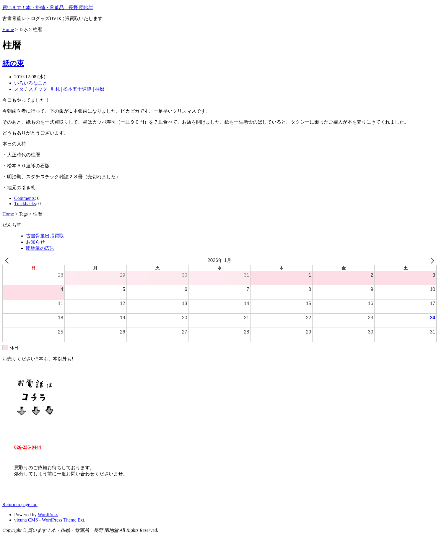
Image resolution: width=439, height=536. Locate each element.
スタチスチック (30, 89)
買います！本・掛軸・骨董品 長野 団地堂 (47, 7)
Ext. (81, 519)
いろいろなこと (30, 82)
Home (8, 29)
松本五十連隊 (77, 89)
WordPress (48, 514)
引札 (55, 89)
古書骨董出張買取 (45, 235)
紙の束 (13, 63)
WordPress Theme (59, 519)
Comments (24, 198)
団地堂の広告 (40, 248)
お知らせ (35, 241)
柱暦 (100, 89)
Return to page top (20, 504)
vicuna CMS (26, 519)
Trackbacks (25, 203)
